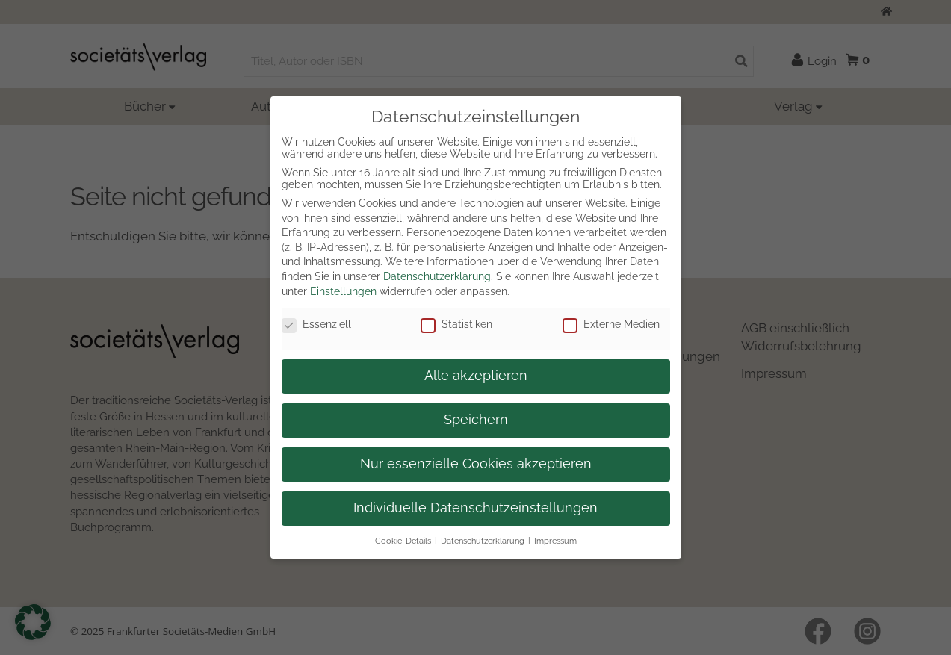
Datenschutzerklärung (437, 276)
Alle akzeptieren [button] (475, 375)
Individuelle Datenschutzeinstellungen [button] (475, 507)
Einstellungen (343, 291)
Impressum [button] (555, 540)
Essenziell (316, 324)
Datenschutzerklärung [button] (482, 540)
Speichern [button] (476, 419)
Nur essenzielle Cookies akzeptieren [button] (476, 463)
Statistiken (456, 324)
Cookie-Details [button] (403, 540)
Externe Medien (611, 324)
